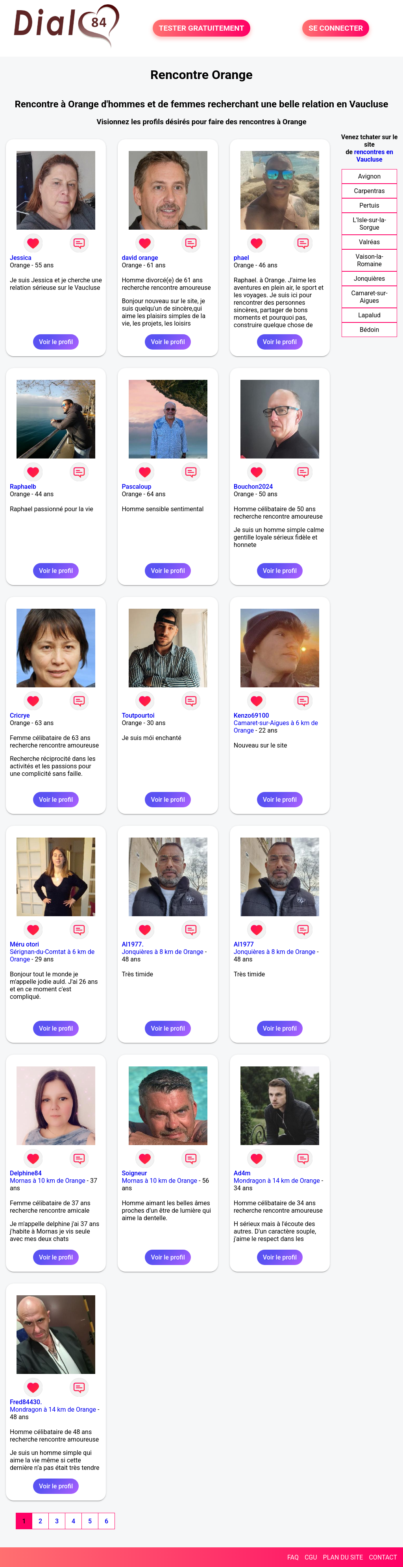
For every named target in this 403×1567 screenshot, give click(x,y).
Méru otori (24, 944)
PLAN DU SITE (343, 1557)
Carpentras (369, 191)
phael (241, 257)
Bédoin (369, 329)
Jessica (20, 257)
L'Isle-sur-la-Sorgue (369, 223)
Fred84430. (26, 1402)
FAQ (293, 1557)
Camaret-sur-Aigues (369, 296)
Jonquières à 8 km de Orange (162, 952)
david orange (140, 257)
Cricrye (20, 715)
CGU (311, 1557)
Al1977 (244, 944)
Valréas (369, 242)
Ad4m (242, 1173)
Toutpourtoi (138, 715)
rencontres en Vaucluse (373, 155)
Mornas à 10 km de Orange (47, 1180)
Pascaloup (136, 486)
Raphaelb (23, 486)
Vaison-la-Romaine (369, 260)
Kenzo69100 (251, 715)
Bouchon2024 (253, 486)
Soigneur (134, 1173)
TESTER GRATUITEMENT (201, 28)
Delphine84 (26, 1173)
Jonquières (369, 278)
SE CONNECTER (336, 28)
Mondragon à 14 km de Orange (277, 1180)
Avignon (369, 176)
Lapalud (369, 315)
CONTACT (383, 1557)
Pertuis (369, 205)
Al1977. (133, 944)
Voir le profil (56, 342)
